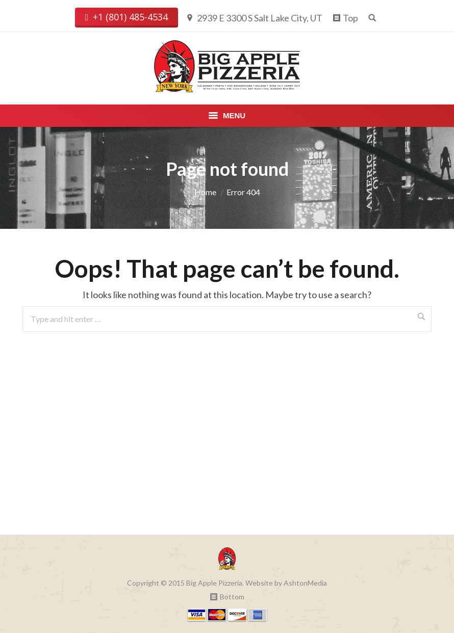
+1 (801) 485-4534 (126, 17)
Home (205, 192)
